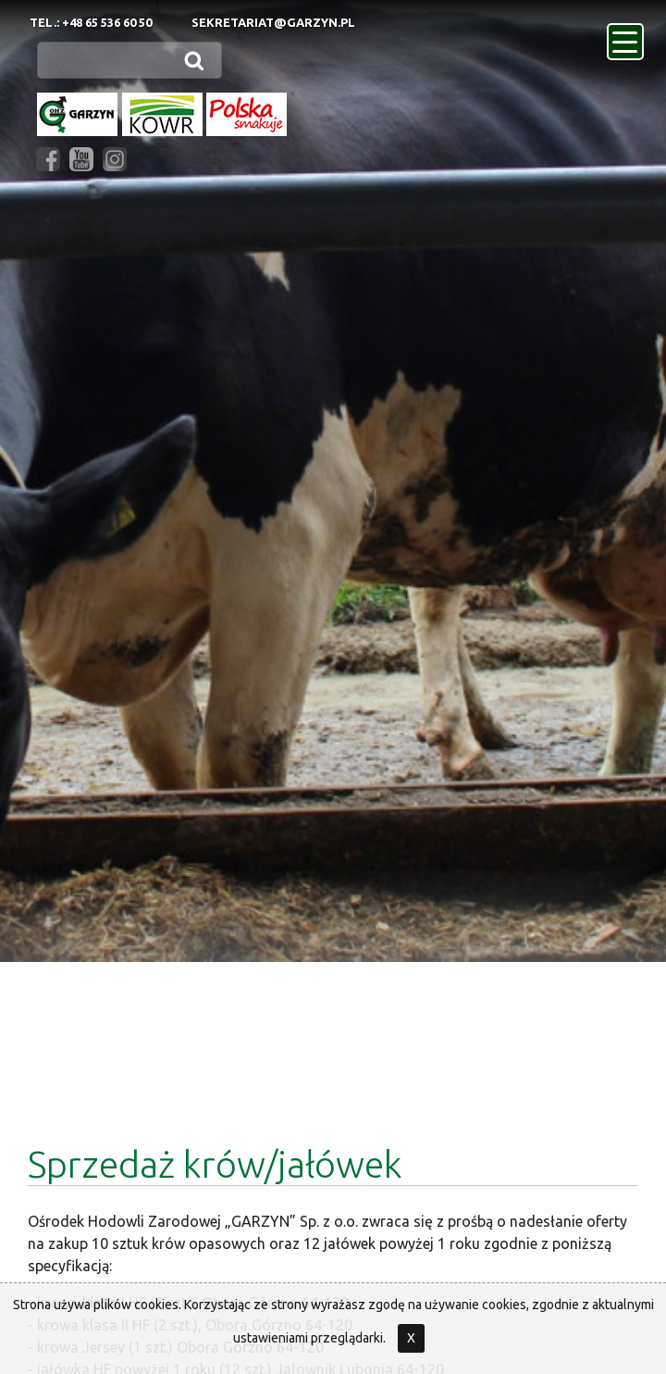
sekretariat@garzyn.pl (273, 22)
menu (628, 36)
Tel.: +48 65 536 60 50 (91, 22)
